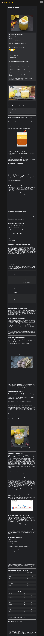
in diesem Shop (28, 401)
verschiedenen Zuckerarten (13, 242)
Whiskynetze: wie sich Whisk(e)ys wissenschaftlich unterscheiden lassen (19, 546)
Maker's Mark (10, 345)
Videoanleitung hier (12, 36)
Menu (41, 2)
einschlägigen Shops (28, 414)
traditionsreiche (14, 12)
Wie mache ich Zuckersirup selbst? (14, 227)
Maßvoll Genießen (29, 466)
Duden (12, 483)
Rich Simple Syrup (12, 240)
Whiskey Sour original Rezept (14, 109)
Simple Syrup (11, 238)
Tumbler (14, 41)
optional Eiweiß (29, 10)
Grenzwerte (21, 456)
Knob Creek (19, 345)
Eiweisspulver (25, 384)
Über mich (11, 112)
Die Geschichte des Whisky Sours (14, 539)
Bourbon (13, 52)
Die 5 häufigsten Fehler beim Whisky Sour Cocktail (16, 543)
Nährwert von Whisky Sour (13, 541)
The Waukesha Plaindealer (12, 562)
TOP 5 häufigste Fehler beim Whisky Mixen (16, 110)
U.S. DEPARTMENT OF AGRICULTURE (20, 617)
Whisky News (11, 544)
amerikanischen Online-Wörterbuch (13, 482)
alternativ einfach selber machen (25, 53)
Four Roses (14, 345)
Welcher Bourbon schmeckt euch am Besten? (16, 631)
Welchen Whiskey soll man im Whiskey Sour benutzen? (17, 626)
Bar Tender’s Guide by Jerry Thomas (28, 551)
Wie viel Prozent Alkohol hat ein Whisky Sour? (16, 225)
